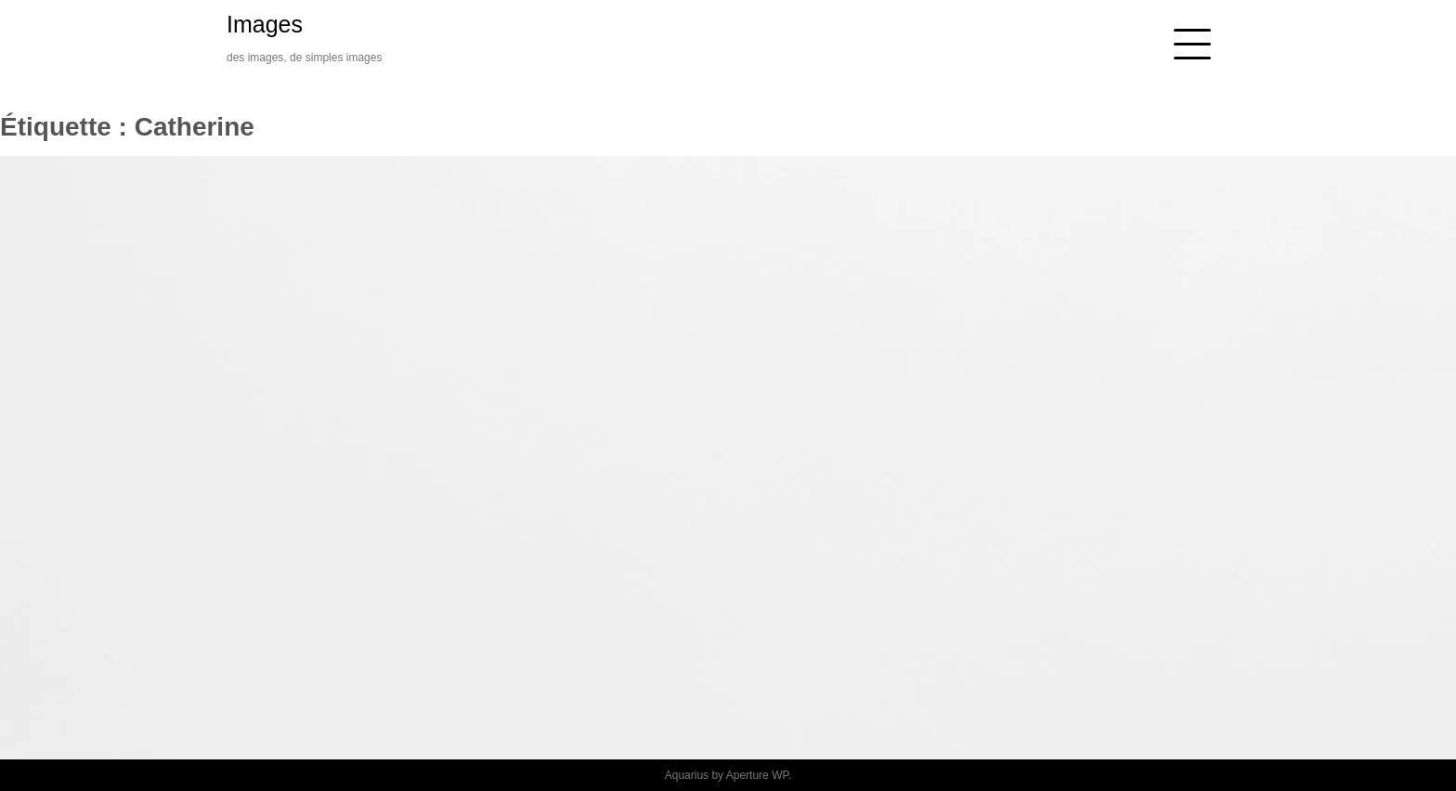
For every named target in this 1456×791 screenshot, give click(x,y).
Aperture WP (757, 775)
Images (265, 24)
